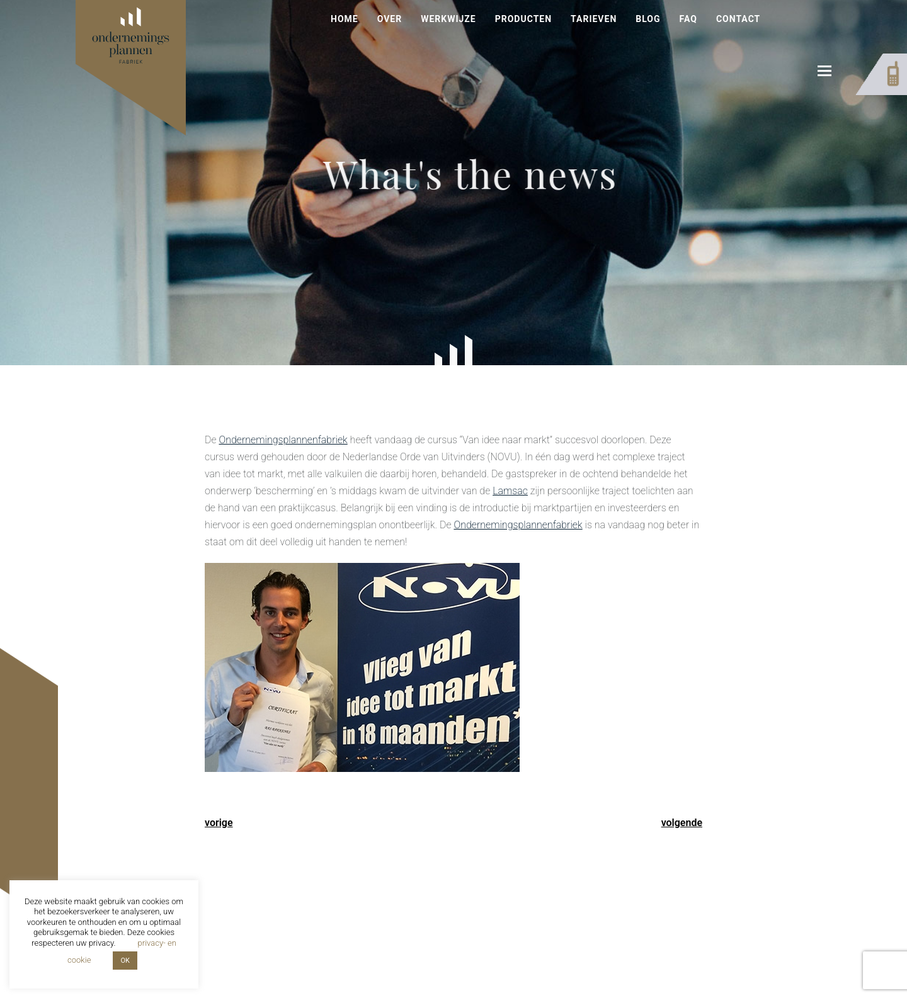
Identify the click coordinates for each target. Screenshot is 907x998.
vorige (219, 823)
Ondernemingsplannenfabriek (283, 440)
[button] (824, 71)
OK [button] (124, 960)
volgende (681, 823)
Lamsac (510, 491)
